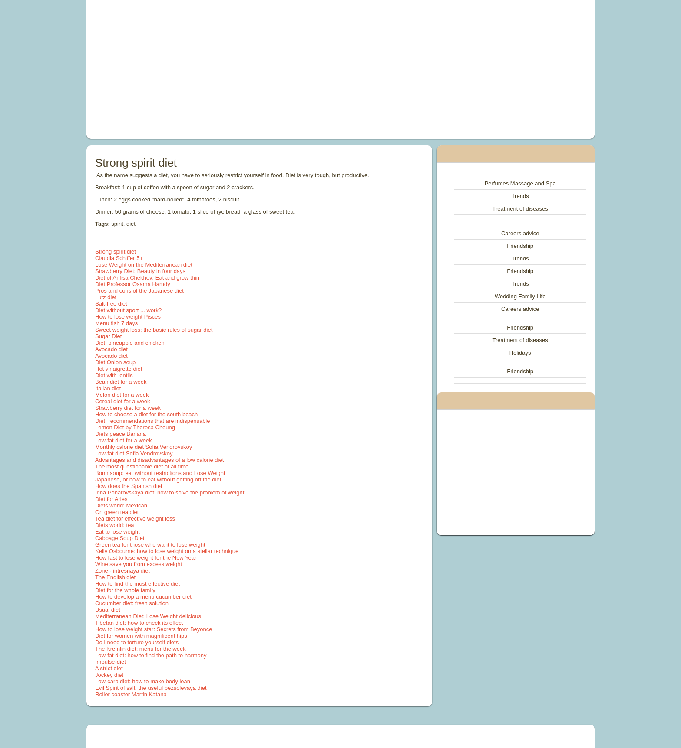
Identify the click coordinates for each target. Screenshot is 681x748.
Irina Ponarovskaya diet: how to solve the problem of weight (169, 492)
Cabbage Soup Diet (119, 538)
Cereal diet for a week (122, 401)
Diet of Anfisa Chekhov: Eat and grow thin (147, 277)
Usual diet (107, 609)
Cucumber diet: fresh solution (132, 603)
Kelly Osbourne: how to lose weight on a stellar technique (166, 551)
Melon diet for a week (122, 395)
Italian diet (108, 388)
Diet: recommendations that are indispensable (152, 421)
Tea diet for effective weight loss (135, 518)
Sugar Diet (108, 336)
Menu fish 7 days (116, 323)
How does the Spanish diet (128, 486)
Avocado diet (111, 349)
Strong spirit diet (115, 251)
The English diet (115, 577)
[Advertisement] (242, 69)
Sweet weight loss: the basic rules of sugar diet (153, 329)
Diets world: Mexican (121, 505)
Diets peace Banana (120, 434)
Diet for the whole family (125, 590)
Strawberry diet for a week (128, 408)
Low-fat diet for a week (123, 440)
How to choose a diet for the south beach (146, 414)
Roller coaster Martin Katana (131, 694)
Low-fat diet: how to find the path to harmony (151, 655)
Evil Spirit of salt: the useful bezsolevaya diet (151, 688)
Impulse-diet (110, 662)
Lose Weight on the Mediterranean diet (143, 264)
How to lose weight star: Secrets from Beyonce (153, 629)
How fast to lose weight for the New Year (145, 557)
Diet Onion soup (115, 362)
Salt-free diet (111, 303)
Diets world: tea (114, 525)
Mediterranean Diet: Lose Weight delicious (148, 616)
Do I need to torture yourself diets (137, 642)
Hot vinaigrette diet (118, 369)
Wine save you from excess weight (138, 564)
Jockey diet (109, 675)
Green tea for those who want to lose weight (150, 544)
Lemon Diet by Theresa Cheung (135, 427)
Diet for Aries (111, 499)
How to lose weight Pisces (128, 316)
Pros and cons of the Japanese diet (139, 290)
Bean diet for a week (121, 382)
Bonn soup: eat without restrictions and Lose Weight (160, 473)
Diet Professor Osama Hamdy (132, 284)
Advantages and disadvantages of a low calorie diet (159, 460)
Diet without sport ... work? (128, 310)
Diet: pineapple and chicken (130, 342)
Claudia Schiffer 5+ (119, 258)
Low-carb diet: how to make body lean (142, 681)
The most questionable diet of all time (141, 466)
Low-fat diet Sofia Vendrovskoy (134, 453)
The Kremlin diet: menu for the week (140, 649)
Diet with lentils (114, 375)
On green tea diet (117, 512)
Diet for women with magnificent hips (141, 636)
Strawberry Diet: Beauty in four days (140, 271)
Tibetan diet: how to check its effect (139, 622)
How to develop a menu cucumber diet (143, 596)
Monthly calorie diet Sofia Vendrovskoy (143, 447)
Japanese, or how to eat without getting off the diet (158, 479)
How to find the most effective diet (137, 583)
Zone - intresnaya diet (122, 570)
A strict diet (109, 668)
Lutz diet (105, 297)
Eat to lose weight (117, 531)
